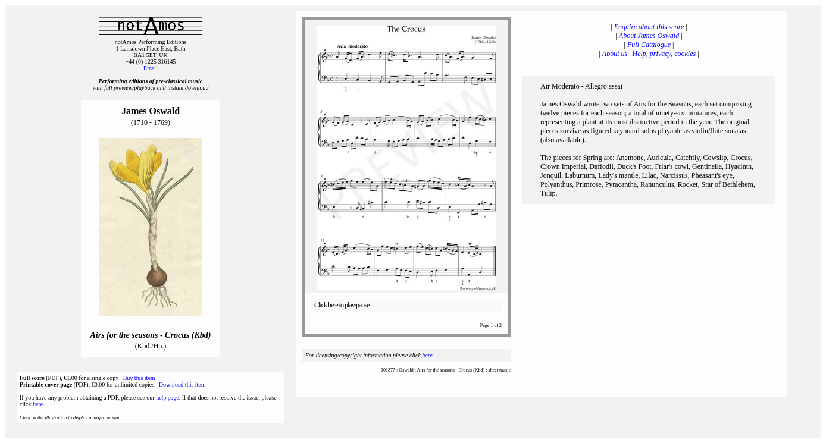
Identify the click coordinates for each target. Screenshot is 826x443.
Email (150, 68)
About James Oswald (649, 36)
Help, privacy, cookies (664, 53)
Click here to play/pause (341, 305)
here (38, 404)
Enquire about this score (649, 27)
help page (167, 397)
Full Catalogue (649, 44)
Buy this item (139, 378)
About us (614, 53)
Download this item (182, 384)
